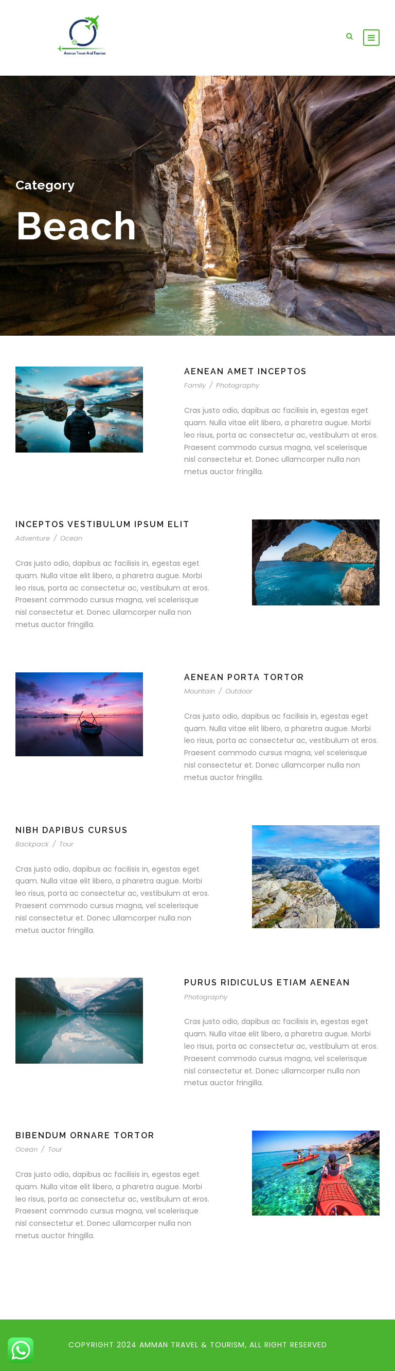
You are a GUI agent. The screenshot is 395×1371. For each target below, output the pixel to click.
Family (195, 385)
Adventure (32, 538)
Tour (66, 844)
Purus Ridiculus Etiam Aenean (267, 982)
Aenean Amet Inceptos (245, 371)
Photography (237, 385)
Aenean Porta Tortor (244, 677)
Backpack (32, 844)
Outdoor (239, 691)
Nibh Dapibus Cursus (71, 830)
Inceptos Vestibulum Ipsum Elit (102, 524)
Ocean (71, 538)
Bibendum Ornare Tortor (85, 1135)
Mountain (199, 691)
